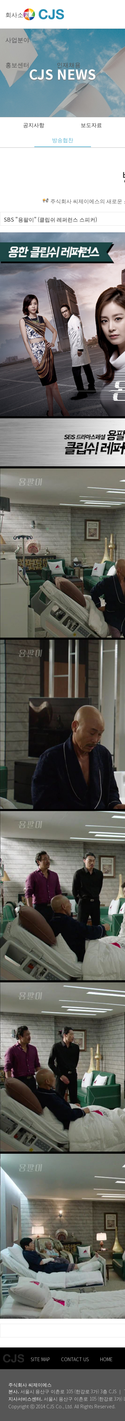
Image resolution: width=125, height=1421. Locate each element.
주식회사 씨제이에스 (30, 1384)
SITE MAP (40, 1359)
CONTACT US (75, 1359)
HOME (106, 1359)
